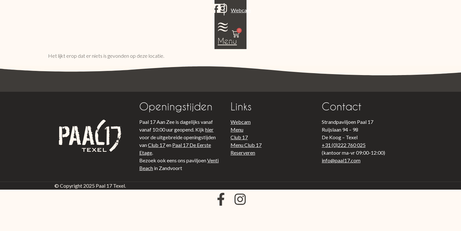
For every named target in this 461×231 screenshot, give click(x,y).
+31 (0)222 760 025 (344, 145)
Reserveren (242, 153)
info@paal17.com (341, 160)
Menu (369, 26)
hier (209, 129)
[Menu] (369, 13)
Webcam (97, 20)
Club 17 (156, 145)
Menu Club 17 (246, 145)
